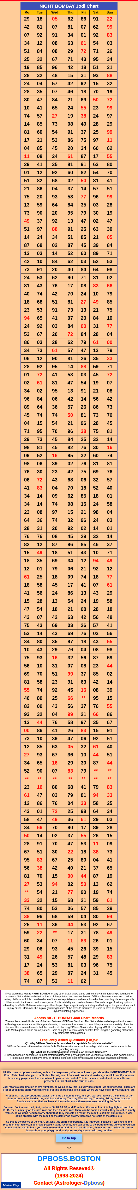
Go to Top (69, 1138)
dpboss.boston (69, 1158)
